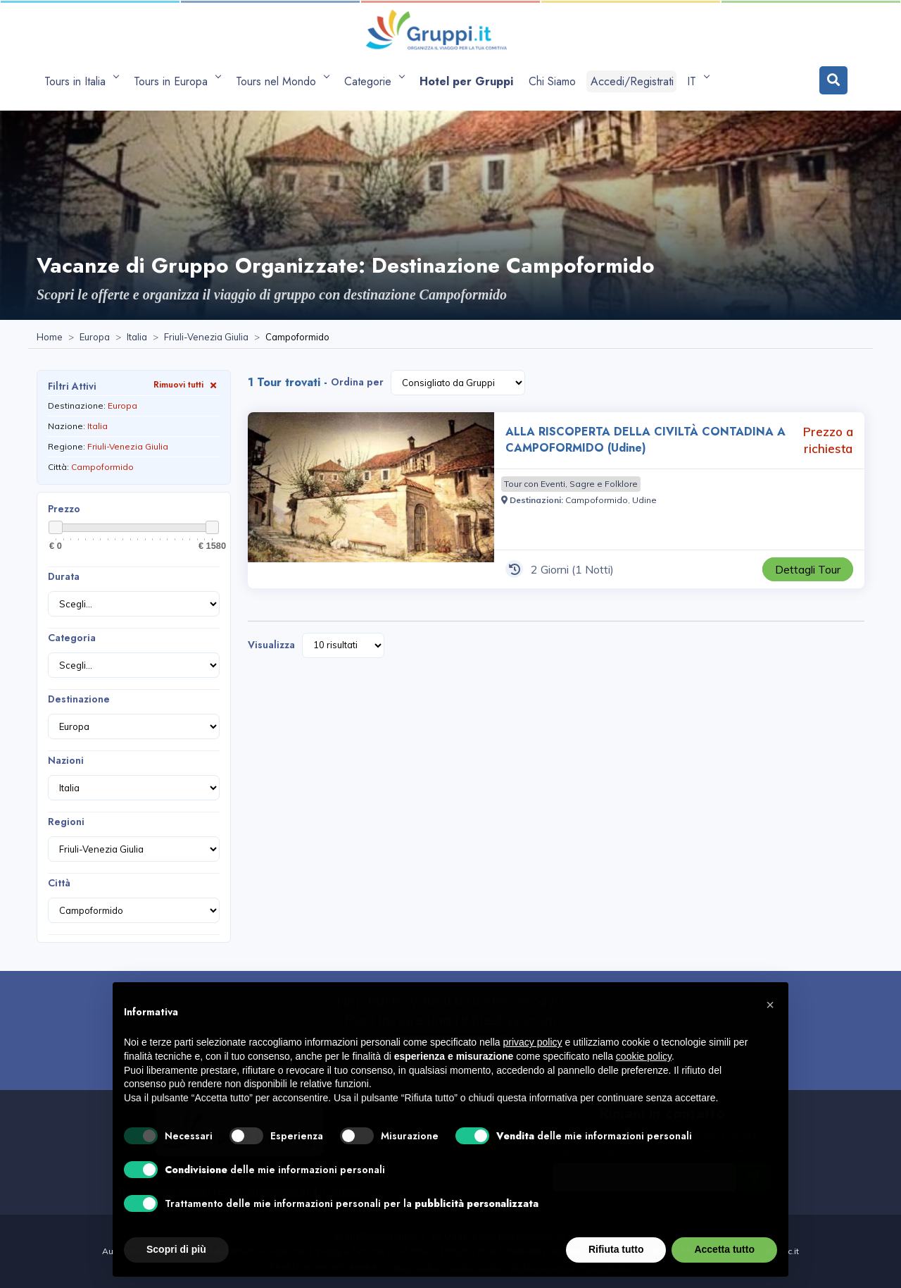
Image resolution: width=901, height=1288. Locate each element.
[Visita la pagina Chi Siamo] (552, 81)
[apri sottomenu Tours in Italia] (81, 81)
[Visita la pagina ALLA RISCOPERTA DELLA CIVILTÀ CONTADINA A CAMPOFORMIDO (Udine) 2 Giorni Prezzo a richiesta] (371, 500)
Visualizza (271, 645)
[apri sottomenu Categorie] (374, 81)
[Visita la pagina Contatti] (343, 1191)
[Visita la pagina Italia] (137, 337)
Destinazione (79, 699)
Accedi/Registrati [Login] (632, 81)
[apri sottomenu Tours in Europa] (177, 81)
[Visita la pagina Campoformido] (596, 500)
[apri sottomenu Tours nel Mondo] (282, 81)
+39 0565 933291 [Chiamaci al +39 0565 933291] (173, 1191)
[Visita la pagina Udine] (644, 500)
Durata (64, 576)
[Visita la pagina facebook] (315, 1191)
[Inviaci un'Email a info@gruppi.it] (275, 1191)
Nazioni (66, 760)
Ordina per (357, 382)
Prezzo (64, 509)
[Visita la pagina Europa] (95, 337)
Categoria (72, 638)
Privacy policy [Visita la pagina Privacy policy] (412, 1266)
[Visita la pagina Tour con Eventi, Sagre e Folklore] (571, 484)
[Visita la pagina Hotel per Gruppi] (466, 81)
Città (59, 883)
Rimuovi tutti (186, 384)
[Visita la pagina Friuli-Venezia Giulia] (206, 337)
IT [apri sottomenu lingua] (696, 81)
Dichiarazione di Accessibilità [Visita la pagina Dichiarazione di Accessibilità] (571, 1266)
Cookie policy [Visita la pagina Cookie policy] (475, 1266)
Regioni (66, 822)
